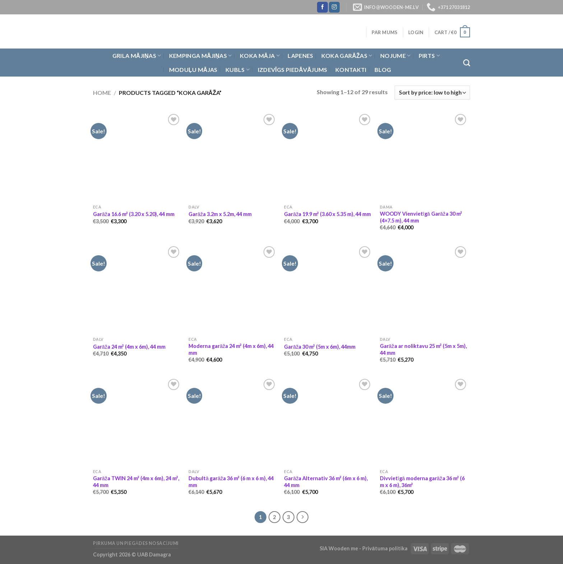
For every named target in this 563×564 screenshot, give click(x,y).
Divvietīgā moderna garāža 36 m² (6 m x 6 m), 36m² (422, 481)
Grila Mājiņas (136, 55)
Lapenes (300, 55)
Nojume (395, 55)
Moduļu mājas (193, 69)
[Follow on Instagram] (334, 7)
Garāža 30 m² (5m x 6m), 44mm (319, 347)
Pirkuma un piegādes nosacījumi (136, 543)
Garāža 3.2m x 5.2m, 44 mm (220, 214)
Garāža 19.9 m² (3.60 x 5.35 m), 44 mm (327, 214)
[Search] (466, 62)
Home (102, 92)
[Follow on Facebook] (322, 7)
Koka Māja (260, 55)
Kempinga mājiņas (200, 55)
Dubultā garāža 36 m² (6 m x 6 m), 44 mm (231, 481)
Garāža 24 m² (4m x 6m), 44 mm (129, 347)
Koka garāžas (346, 55)
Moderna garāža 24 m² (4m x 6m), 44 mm (231, 349)
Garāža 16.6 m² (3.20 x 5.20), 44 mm (134, 214)
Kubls (237, 69)
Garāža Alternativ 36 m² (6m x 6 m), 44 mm (326, 481)
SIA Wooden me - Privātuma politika (364, 548)
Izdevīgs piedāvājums (292, 69)
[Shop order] (432, 93)
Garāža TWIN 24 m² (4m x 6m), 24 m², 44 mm (136, 481)
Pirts (429, 55)
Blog (382, 69)
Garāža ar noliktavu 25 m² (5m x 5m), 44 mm (423, 349)
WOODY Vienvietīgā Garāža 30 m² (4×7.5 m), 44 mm (421, 217)
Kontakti (351, 69)
